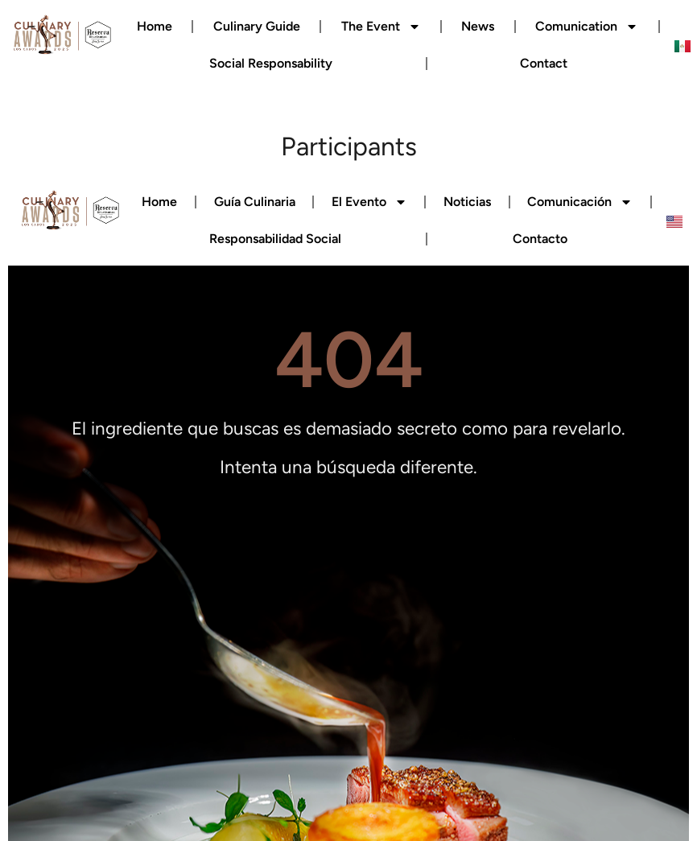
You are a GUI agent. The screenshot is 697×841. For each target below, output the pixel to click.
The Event (381, 26)
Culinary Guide (256, 26)
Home (154, 26)
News (477, 26)
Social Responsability (270, 63)
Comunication (586, 26)
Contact (543, 63)
